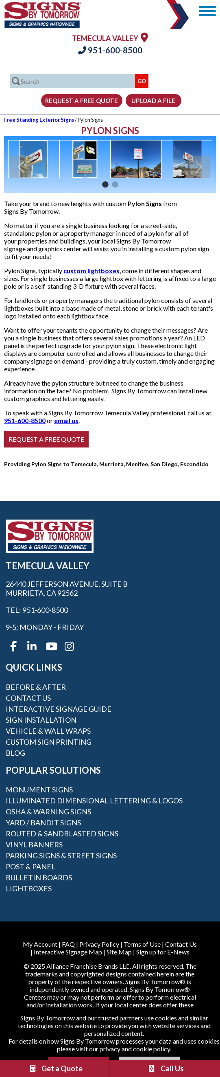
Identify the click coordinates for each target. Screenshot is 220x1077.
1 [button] (105, 185)
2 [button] (115, 185)
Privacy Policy (99, 944)
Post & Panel (30, 866)
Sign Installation (41, 719)
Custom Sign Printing (48, 741)
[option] (33, 159)
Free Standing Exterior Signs (39, 119)
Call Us (165, 1068)
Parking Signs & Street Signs (61, 855)
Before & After (36, 686)
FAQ (68, 944)
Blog (15, 752)
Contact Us (28, 697)
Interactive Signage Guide (58, 708)
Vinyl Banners (34, 844)
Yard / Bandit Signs (43, 822)
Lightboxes (29, 888)
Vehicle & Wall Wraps (48, 730)
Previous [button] (21, 167)
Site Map (119, 952)
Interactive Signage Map (68, 952)
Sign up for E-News (163, 952)
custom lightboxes (91, 270)
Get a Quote (55, 1068)
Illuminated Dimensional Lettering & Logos (94, 800)
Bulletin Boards (39, 877)
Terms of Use (142, 944)
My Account (40, 944)
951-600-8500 (110, 50)
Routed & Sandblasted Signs (62, 833)
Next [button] (198, 167)
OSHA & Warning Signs (48, 811)
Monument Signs (39, 789)
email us (66, 420)
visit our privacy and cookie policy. (123, 1049)
